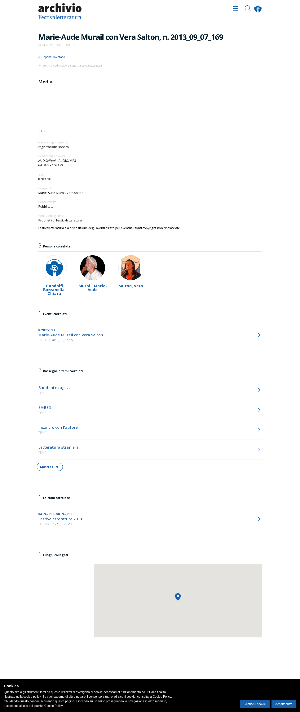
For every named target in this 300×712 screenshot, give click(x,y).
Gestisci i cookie (255, 704)
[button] (178, 596)
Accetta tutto (283, 704)
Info (42, 131)
